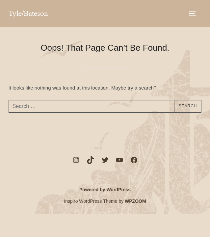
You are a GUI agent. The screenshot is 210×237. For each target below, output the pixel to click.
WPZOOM (135, 201)
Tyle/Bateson (28, 13)
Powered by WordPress (105, 189)
